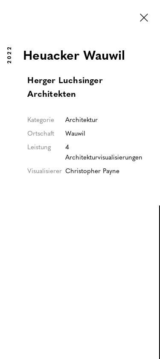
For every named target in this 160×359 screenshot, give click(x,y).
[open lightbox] (79, 295)
